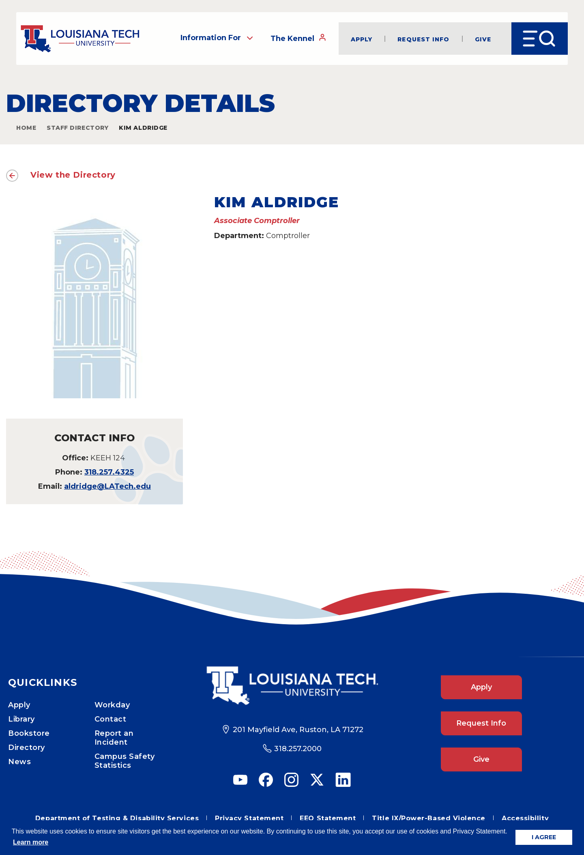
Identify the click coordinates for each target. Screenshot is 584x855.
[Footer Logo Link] (292, 685)
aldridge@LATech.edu (107, 486)
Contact (110, 719)
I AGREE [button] (544, 837)
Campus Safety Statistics (124, 761)
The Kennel (298, 38)
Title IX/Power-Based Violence (428, 818)
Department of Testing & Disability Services (117, 818)
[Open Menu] (539, 38)
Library (21, 719)
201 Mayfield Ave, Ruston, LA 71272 (298, 729)
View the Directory (73, 175)
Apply (362, 38)
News (19, 761)
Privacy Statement (249, 818)
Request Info (423, 38)
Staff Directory (77, 127)
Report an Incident (114, 738)
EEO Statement (328, 818)
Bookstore (29, 733)
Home (26, 127)
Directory (26, 747)
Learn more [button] (30, 842)
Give (483, 38)
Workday (112, 704)
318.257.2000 (298, 748)
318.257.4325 (109, 472)
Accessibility (525, 818)
